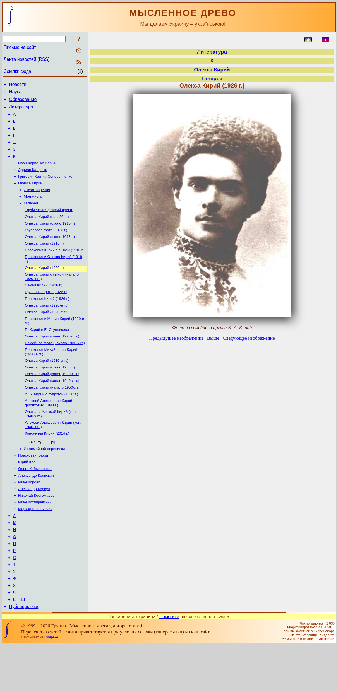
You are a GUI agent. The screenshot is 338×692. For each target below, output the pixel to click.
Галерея (31, 216)
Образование (23, 102)
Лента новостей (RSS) (27, 59)
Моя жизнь (33, 209)
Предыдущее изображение (176, 338)
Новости (17, 85)
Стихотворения (37, 202)
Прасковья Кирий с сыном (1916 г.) (55, 267)
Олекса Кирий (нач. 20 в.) (47, 231)
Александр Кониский (36, 508)
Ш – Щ (19, 645)
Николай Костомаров (36, 530)
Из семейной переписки (44, 479)
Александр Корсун (34, 522)
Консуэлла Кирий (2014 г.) (47, 463)
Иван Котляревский (35, 537)
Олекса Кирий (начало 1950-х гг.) (53, 414)
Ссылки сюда (17, 71)
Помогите (169, 663)
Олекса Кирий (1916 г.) (44, 260)
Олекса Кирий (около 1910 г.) (50, 238)
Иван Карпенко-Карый (37, 173)
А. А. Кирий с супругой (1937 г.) (51, 421)
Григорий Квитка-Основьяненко (45, 187)
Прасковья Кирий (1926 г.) (47, 319)
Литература (21, 110)
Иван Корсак (29, 515)
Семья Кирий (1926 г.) (43, 304)
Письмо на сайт (20, 47)
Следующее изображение (249, 338)
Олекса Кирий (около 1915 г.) (50, 252)
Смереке (51, 684)
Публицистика (23, 653)
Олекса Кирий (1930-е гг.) (46, 385)
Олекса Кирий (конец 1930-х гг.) (52, 400)
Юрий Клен (28, 493)
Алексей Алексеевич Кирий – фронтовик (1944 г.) (50, 431)
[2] (53, 472)
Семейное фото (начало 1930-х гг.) (55, 367)
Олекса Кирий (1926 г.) (44, 286)
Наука (15, 93)
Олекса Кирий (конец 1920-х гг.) (52, 359)
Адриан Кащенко (32, 180)
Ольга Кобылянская (35, 501)
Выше (213, 338)
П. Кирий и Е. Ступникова (47, 352)
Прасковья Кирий (33, 486)
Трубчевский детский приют (49, 223)
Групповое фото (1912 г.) (46, 245)
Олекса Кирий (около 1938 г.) (50, 392)
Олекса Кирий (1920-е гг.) (46, 326)
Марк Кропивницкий (35, 544)
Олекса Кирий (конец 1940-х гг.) (52, 407)
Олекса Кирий (30, 194)
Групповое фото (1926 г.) (46, 312)
